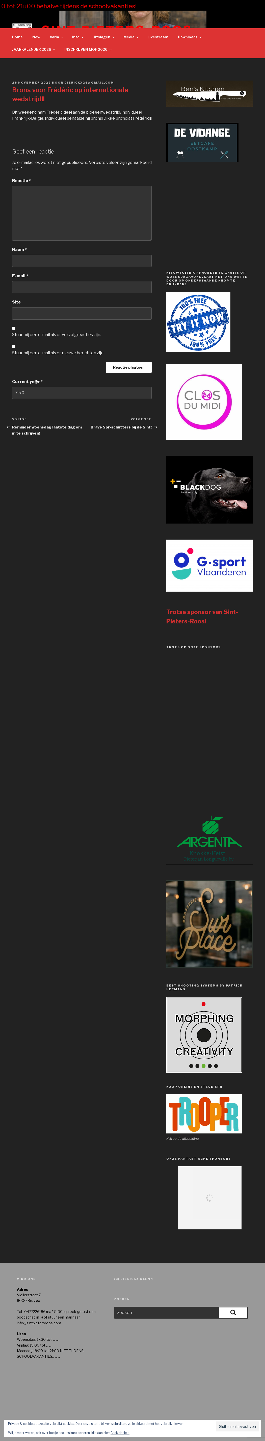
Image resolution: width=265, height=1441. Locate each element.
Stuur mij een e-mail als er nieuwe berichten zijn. (58, 352)
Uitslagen (104, 37)
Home (17, 37)
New (36, 37)
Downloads (190, 37)
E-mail (20, 275)
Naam (19, 249)
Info (78, 37)
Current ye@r (27, 381)
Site (16, 302)
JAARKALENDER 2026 (34, 49)
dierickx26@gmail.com (89, 82)
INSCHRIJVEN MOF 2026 (88, 49)
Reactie (21, 180)
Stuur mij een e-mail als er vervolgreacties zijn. (56, 334)
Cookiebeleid (120, 1433)
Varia (57, 37)
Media (131, 37)
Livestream (158, 37)
